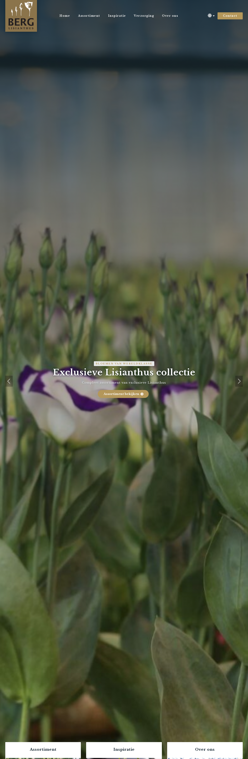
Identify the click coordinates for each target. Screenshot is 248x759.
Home (65, 15)
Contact (230, 15)
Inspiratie (117, 15)
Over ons (170, 15)
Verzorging (144, 15)
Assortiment (89, 15)
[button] (9, 381)
